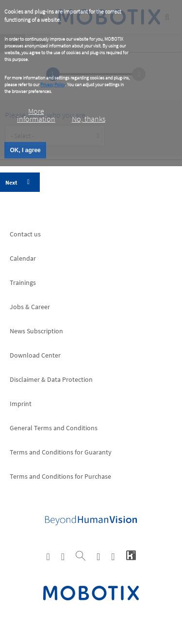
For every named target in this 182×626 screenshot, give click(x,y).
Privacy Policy (52, 84)
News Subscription (36, 331)
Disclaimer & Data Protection (51, 379)
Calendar (23, 258)
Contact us (25, 234)
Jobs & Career (30, 306)
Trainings (23, 282)
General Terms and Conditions (54, 427)
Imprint (21, 403)
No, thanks (88, 119)
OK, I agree (25, 150)
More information (36, 115)
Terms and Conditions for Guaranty (61, 452)
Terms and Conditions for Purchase (60, 476)
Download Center (35, 355)
